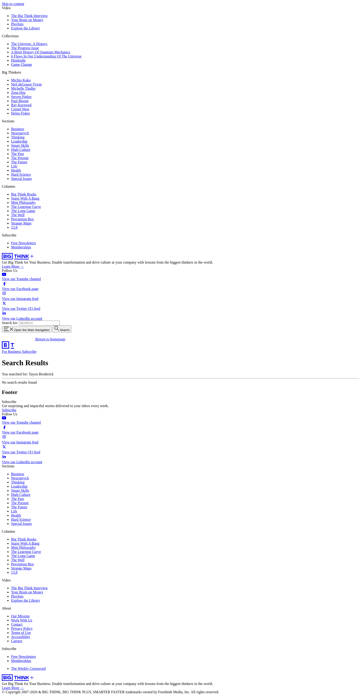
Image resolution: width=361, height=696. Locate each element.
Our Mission (20, 616)
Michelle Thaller (23, 88)
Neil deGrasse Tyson (26, 84)
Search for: (10, 323)
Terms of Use (21, 633)
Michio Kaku (21, 80)
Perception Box (22, 219)
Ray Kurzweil (21, 105)
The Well (17, 215)
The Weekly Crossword (28, 668)
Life (14, 166)
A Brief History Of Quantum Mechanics (40, 52)
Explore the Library (25, 28)
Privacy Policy (22, 628)
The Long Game (23, 211)
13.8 (14, 227)
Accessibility (20, 637)
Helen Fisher (20, 113)
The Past (17, 154)
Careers (16, 641)
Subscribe (29, 352)
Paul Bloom (20, 101)
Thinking (18, 137)
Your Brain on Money (27, 20)
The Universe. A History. (29, 44)
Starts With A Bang (25, 198)
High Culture (20, 150)
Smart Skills (20, 145)
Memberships (21, 247)
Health (16, 170)
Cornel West (20, 109)
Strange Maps (21, 223)
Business (17, 129)
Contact (17, 624)
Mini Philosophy (23, 202)
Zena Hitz (18, 93)
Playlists (17, 24)
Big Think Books (23, 194)
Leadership (19, 141)
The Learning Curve (26, 207)
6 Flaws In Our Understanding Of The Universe (46, 56)
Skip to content (13, 4)
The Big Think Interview (29, 16)
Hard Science (21, 174)
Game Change (21, 64)
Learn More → (13, 266)
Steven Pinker (21, 97)
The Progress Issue (25, 48)
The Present (20, 158)
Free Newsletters (23, 243)
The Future (19, 162)
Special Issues (21, 179)
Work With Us (21, 620)
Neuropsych (20, 133)
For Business (12, 352)
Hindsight (18, 60)
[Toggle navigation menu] (27, 329)
